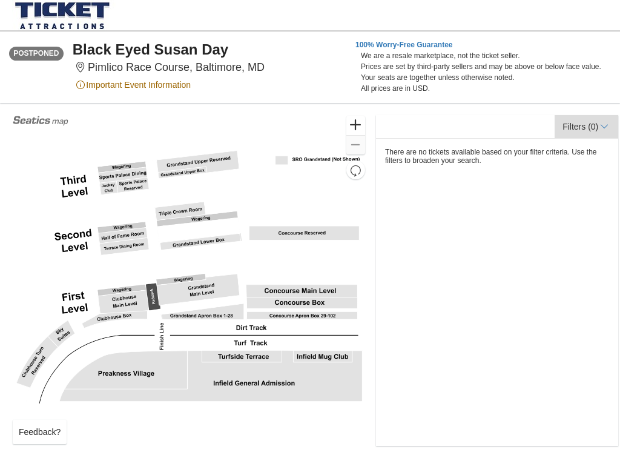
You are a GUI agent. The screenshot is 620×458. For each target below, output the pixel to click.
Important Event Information (133, 85)
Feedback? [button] (40, 432)
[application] (189, 280)
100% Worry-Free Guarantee (404, 45)
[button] (355, 126)
